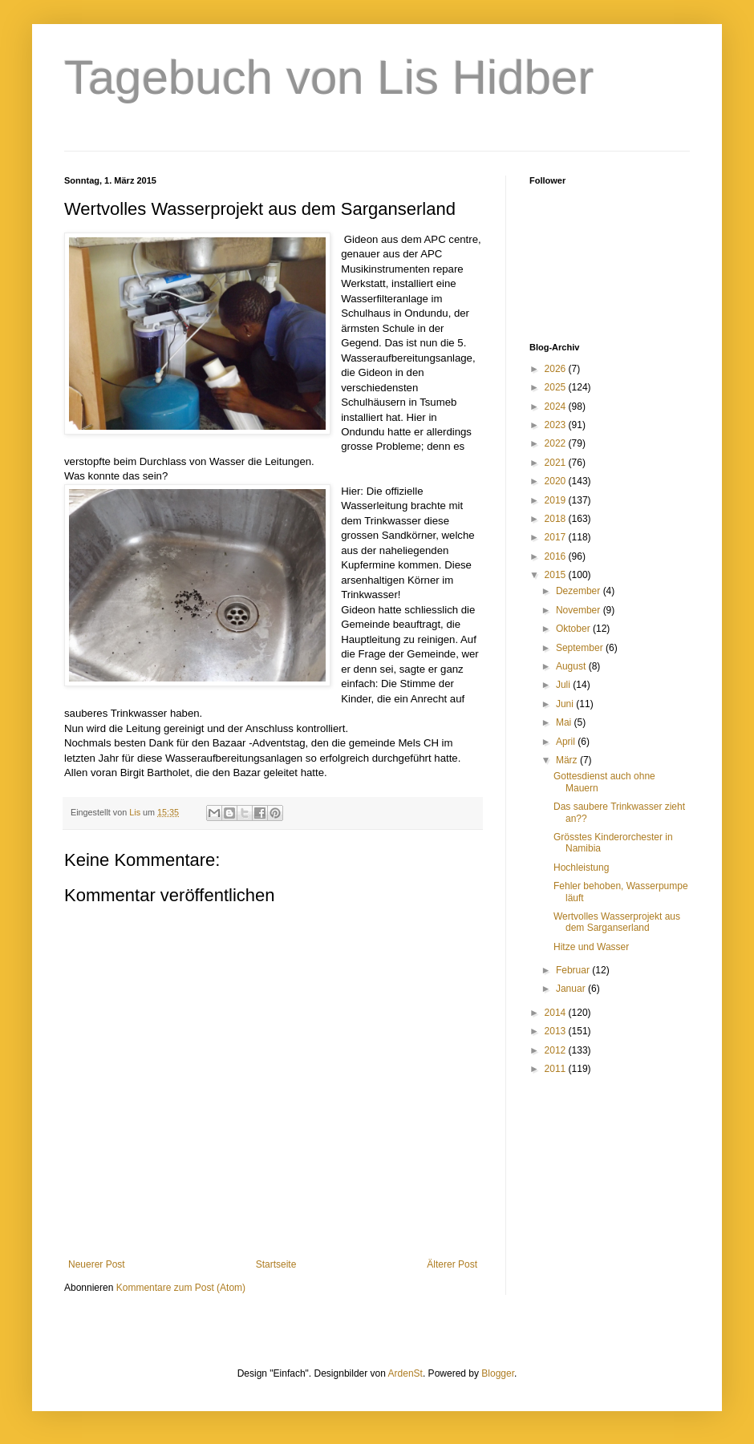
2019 (557, 500)
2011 (557, 1068)
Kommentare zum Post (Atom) (180, 1287)
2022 (557, 443)
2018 (557, 518)
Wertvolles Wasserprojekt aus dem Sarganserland (616, 922)
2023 (557, 425)
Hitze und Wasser (591, 947)
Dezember (579, 591)
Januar (572, 988)
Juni (566, 704)
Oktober (574, 628)
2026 (557, 368)
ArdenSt (405, 1373)
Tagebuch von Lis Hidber (329, 77)
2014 (557, 1012)
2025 (557, 387)
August (572, 666)
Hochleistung (581, 867)
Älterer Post (452, 1264)
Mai (565, 722)
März (568, 760)
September (581, 647)
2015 (557, 574)
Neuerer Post (96, 1264)
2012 (557, 1050)
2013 (557, 1031)
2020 (557, 481)
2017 (557, 537)
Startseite (276, 1264)
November (579, 610)
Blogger (497, 1373)
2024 (557, 406)
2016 (557, 556)
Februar (574, 970)
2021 (557, 462)
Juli (564, 684)
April (567, 741)
